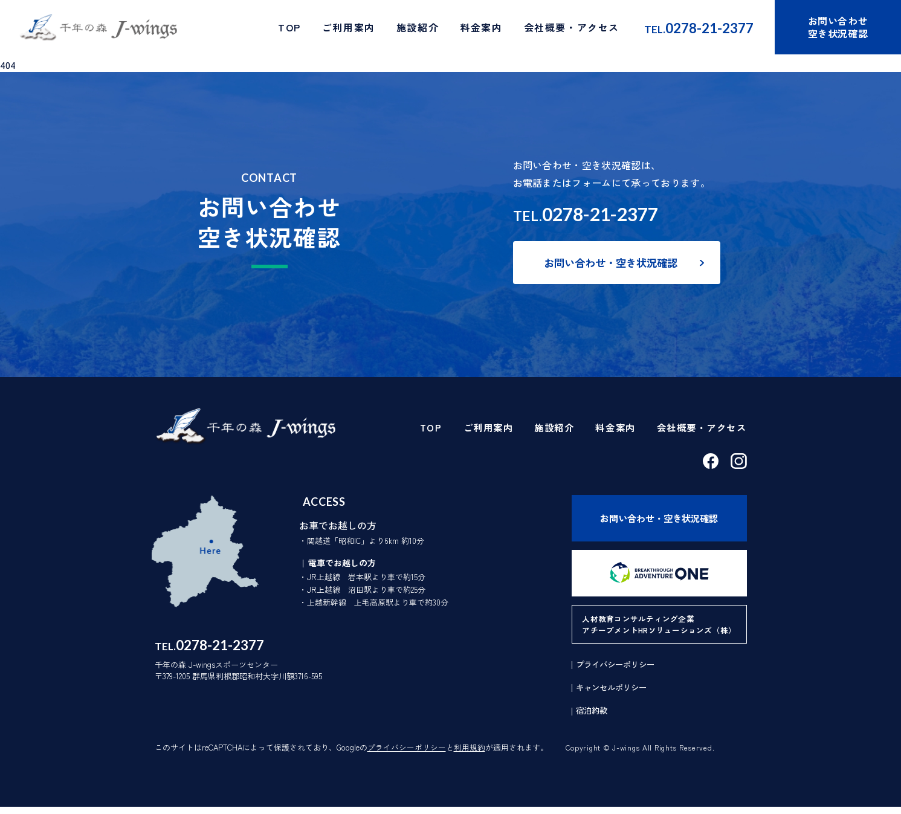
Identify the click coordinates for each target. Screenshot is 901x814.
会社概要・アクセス (571, 29)
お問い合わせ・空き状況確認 (614, 263)
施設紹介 (417, 29)
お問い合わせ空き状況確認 (838, 28)
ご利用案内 (348, 29)
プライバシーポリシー (406, 754)
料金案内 (481, 29)
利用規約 (469, 754)
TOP (289, 29)
